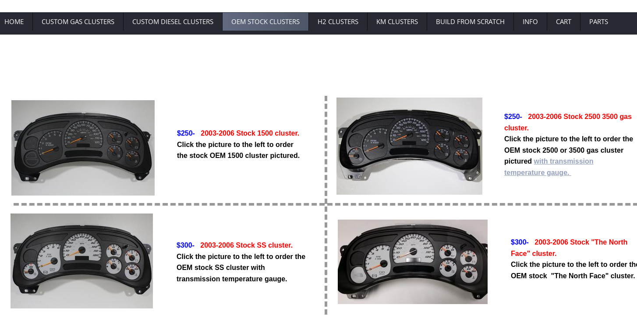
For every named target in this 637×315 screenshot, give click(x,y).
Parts (598, 21)
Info (530, 21)
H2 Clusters (338, 21)
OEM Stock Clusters (265, 21)
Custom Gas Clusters (78, 21)
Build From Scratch (470, 21)
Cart (563, 21)
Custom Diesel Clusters (172, 21)
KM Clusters (397, 21)
